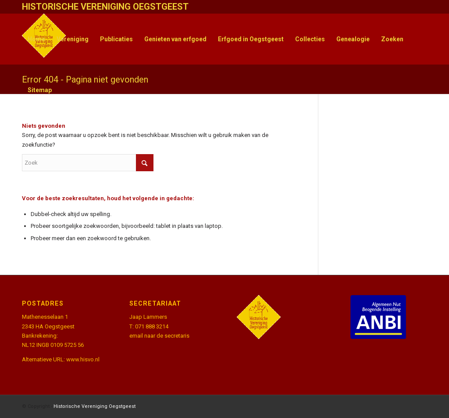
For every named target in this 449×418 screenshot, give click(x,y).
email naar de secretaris (159, 335)
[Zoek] (87, 162)
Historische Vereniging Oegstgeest (94, 406)
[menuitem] (36, 39)
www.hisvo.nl (83, 359)
